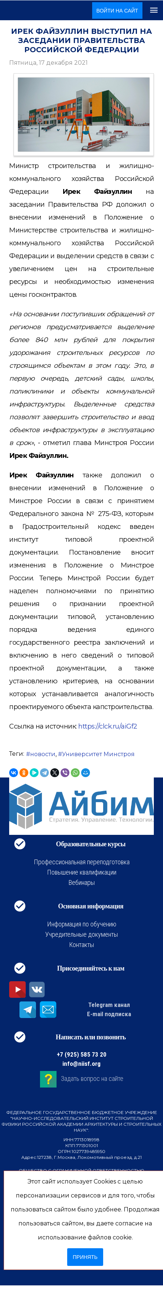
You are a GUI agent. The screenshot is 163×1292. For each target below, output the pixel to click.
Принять (85, 1257)
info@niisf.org (81, 1063)
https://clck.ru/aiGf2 (107, 726)
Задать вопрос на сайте (92, 1078)
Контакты (81, 944)
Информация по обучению (81, 924)
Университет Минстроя (98, 754)
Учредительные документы (81, 934)
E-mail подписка (109, 1014)
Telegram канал (109, 1004)
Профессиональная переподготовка (82, 862)
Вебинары (82, 882)
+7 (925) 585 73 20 (81, 1054)
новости (42, 754)
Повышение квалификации (81, 872)
